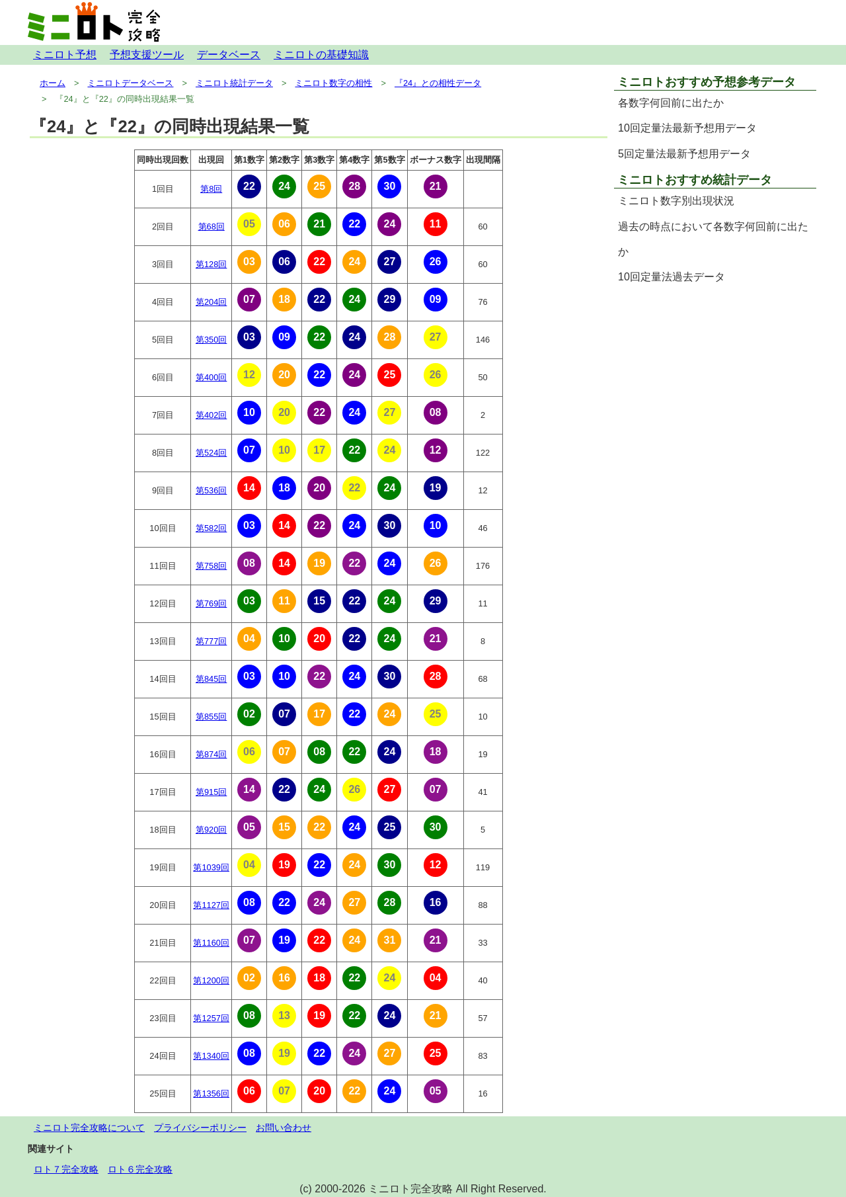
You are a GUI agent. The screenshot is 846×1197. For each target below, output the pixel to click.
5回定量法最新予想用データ (684, 153)
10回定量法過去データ (671, 276)
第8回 (211, 189)
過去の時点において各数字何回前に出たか (713, 239)
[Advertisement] (715, 383)
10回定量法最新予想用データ (687, 128)
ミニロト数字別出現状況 (676, 200)
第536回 (211, 490)
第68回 (211, 226)
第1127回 (211, 905)
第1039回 (211, 867)
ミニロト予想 (64, 54)
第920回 (211, 830)
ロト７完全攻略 (66, 1169)
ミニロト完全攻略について (89, 1127)
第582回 (211, 528)
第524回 (211, 453)
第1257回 (211, 1018)
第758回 (211, 566)
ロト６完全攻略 (140, 1169)
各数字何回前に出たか (671, 102)
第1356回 (211, 1093)
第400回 (211, 377)
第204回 (211, 302)
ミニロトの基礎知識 (321, 54)
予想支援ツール (147, 54)
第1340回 (211, 1056)
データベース (228, 54)
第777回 (211, 641)
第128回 (211, 264)
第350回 (211, 340)
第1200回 (211, 980)
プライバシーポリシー (200, 1127)
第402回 (211, 415)
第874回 (211, 754)
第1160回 (211, 943)
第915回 (211, 792)
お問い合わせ (283, 1127)
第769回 (211, 603)
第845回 (211, 679)
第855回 (211, 717)
